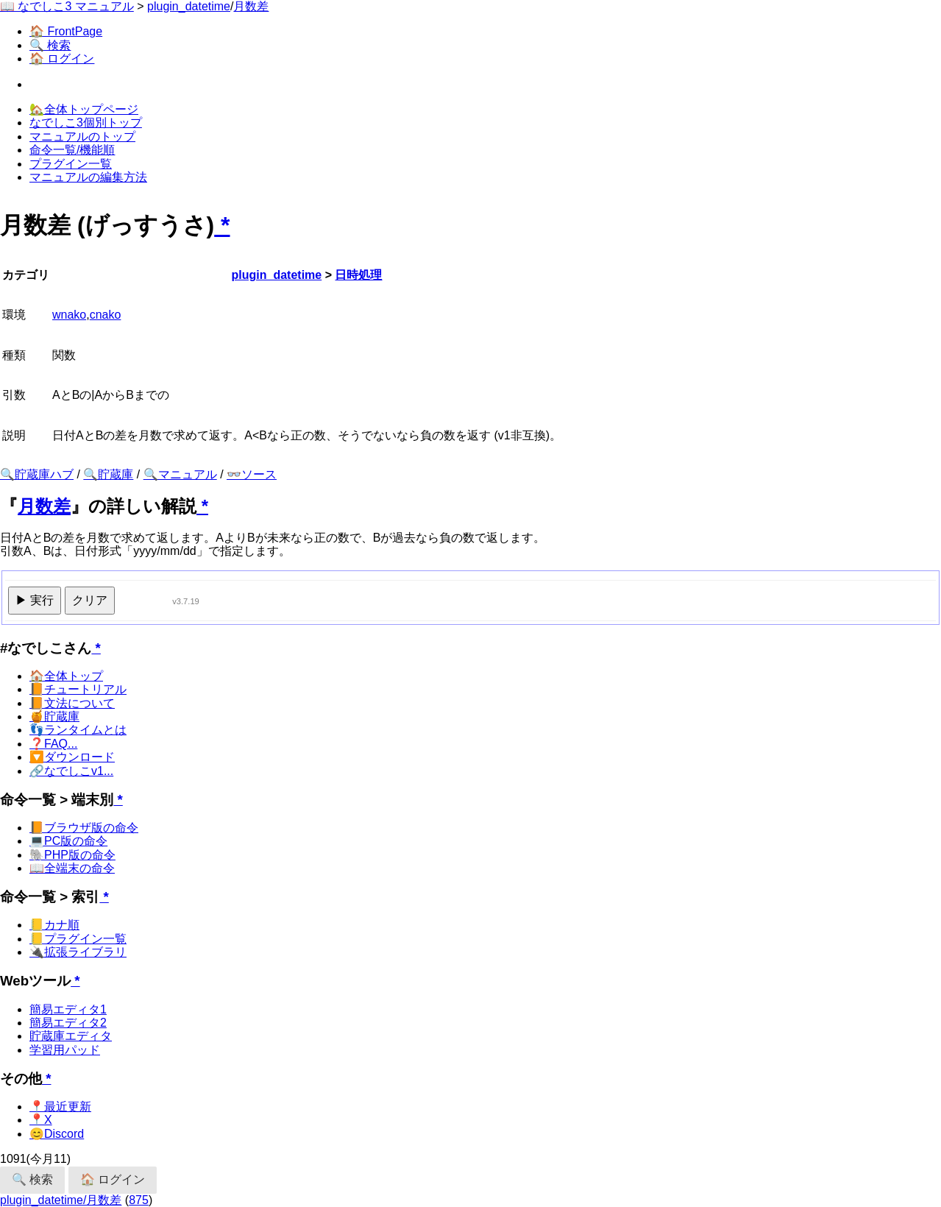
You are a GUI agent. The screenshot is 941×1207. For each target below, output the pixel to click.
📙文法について (72, 703)
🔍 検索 (50, 45)
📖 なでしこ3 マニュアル (67, 6)
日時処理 (358, 275)
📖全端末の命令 (72, 868)
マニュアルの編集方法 (88, 177)
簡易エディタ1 (68, 1009)
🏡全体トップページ (83, 109)
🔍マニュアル (180, 474)
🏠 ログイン (61, 58)
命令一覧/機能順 (72, 150)
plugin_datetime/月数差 (60, 1200)
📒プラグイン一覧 (78, 938)
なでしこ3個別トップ (85, 122)
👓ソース (252, 474)
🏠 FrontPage (65, 31)
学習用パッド (64, 1050)
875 (139, 1200)
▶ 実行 (34, 600)
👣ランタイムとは (78, 729)
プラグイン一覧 (70, 163)
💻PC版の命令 (68, 841)
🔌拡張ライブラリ (78, 952)
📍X (40, 1120)
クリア (89, 600)
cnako (105, 314)
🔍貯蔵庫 (108, 474)
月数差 (251, 6)
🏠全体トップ (66, 676)
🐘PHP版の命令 (72, 855)
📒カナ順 (54, 924)
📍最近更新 (60, 1106)
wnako (69, 314)
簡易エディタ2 (68, 1022)
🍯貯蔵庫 (54, 716)
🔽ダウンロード (72, 757)
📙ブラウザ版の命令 (83, 827)
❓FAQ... (53, 743)
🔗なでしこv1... (71, 771)
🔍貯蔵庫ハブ (37, 474)
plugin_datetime (188, 6)
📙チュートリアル (78, 689)
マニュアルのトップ (82, 136)
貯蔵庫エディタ (70, 1036)
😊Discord (56, 1134)
